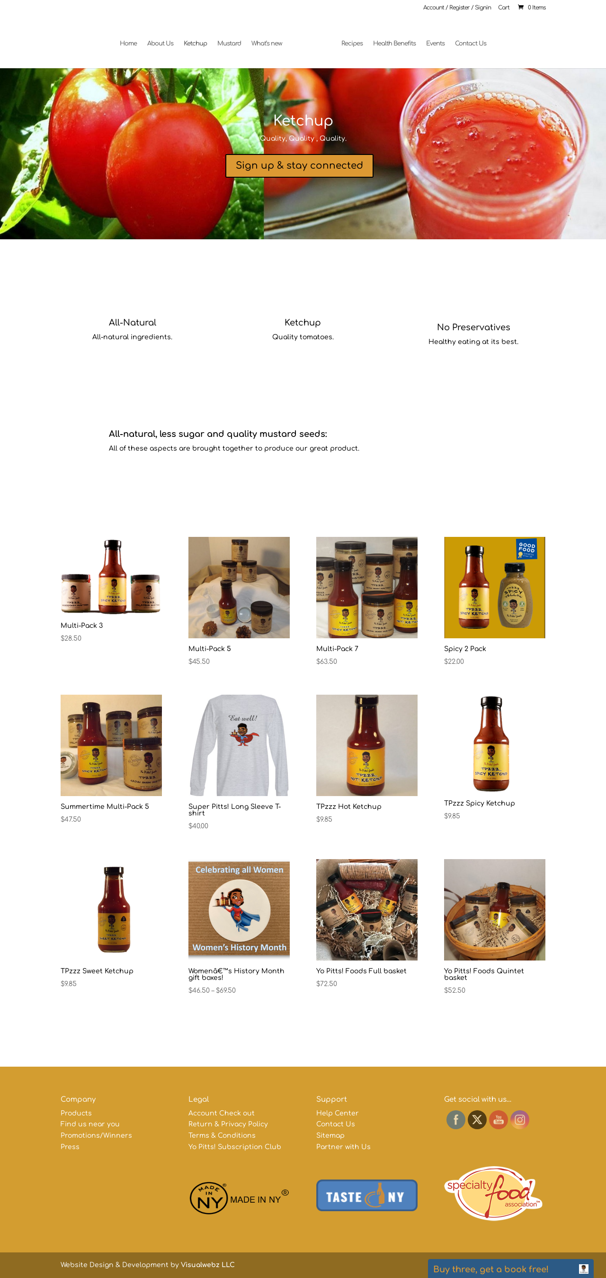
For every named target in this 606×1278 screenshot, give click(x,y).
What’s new (270, 39)
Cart (503, 8)
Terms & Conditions (222, 1135)
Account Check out (221, 1113)
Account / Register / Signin (457, 8)
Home (132, 39)
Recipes (348, 39)
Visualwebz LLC (208, 1265)
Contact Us (466, 39)
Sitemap (330, 1135)
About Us (164, 39)
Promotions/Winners (96, 1135)
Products (76, 1113)
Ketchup (199, 39)
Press (70, 1147)
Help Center (337, 1113)
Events (431, 39)
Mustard (233, 39)
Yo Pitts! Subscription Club (234, 1147)
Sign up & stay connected (299, 165)
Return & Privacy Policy (228, 1124)
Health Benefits (390, 39)
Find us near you (90, 1124)
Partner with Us (343, 1147)
